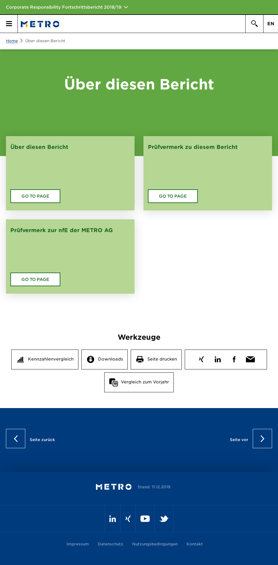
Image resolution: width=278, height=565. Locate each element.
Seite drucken (162, 359)
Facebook (234, 358)
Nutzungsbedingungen (155, 544)
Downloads (110, 359)
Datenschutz (110, 544)
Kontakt (195, 544)
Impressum (78, 544)
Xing (201, 358)
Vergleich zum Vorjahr (145, 382)
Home (12, 41)
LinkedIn (217, 358)
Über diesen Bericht (45, 41)
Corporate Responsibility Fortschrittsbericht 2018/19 (63, 7)
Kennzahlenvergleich (51, 359)
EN (270, 23)
